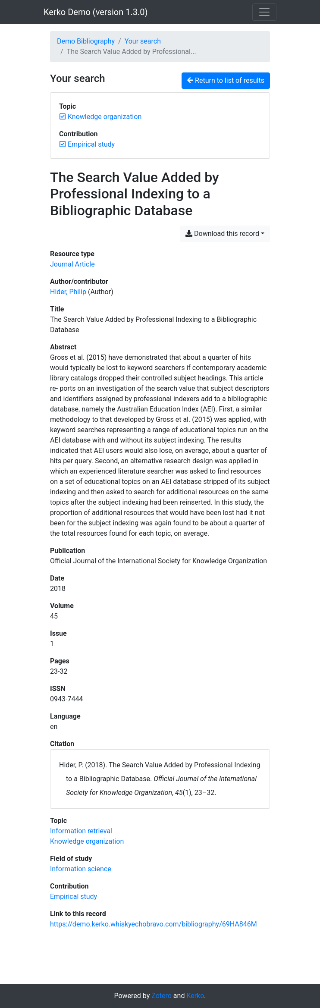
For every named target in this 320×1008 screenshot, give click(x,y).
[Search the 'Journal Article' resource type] (72, 264)
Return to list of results (225, 80)
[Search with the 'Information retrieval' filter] (81, 831)
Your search (143, 41)
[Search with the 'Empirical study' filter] (73, 896)
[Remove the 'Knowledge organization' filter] (104, 117)
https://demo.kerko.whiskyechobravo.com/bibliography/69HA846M (153, 924)
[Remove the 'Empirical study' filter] (91, 144)
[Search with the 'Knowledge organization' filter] (87, 841)
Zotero (161, 996)
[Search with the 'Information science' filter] (80, 869)
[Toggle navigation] (264, 12)
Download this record (222, 233)
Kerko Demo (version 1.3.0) (95, 12)
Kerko (195, 996)
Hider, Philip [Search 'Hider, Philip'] (68, 292)
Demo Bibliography (86, 41)
